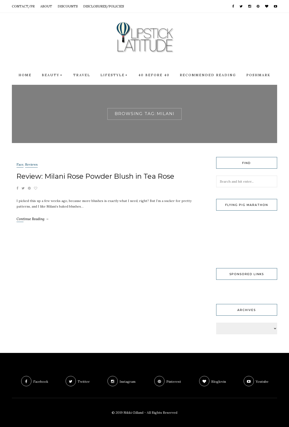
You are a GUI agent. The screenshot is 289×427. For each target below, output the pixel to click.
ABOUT (46, 6)
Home (25, 75)
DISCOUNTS (68, 6)
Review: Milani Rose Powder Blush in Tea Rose (95, 176)
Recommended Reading (208, 75)
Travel (81, 75)
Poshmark (258, 75)
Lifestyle (113, 75)
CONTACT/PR (23, 6)
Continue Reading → (33, 219)
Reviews (31, 164)
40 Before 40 (154, 75)
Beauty (51, 75)
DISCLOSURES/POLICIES (103, 6)
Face (20, 164)
